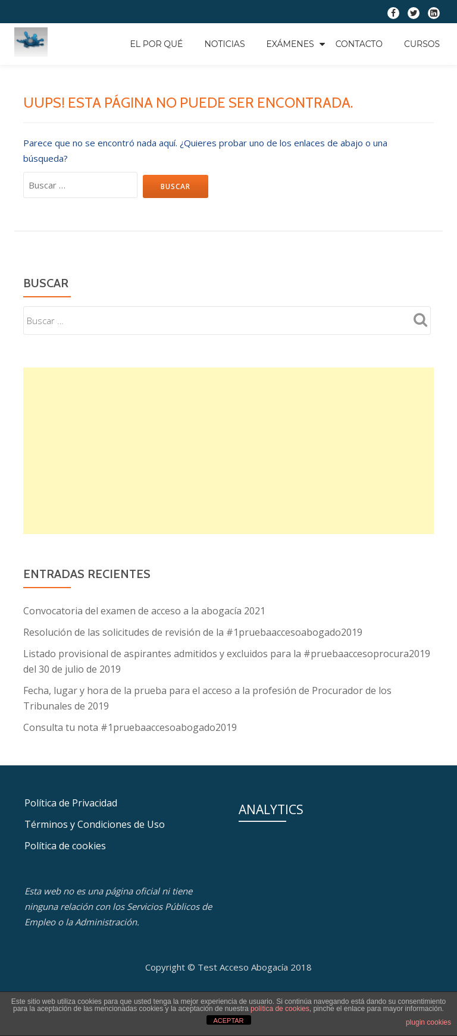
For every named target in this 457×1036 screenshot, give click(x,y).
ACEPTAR (228, 1020)
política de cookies (280, 1008)
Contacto (359, 44)
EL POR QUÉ (156, 44)
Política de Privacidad (70, 802)
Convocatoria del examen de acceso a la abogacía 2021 (144, 610)
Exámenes (290, 44)
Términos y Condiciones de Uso (94, 824)
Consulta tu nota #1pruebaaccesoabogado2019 (130, 727)
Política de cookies (65, 845)
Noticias (224, 44)
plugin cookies (428, 1022)
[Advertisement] (228, 451)
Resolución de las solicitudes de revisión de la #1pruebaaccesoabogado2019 (192, 632)
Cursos (422, 44)
